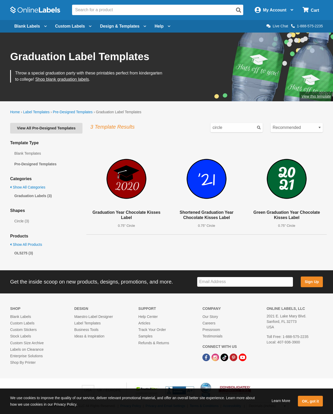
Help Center (148, 317)
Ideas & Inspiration (89, 336)
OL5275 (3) (23, 253)
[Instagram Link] (216, 357)
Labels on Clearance (26, 349)
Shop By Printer (23, 362)
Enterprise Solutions (26, 356)
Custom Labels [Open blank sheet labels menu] (73, 26)
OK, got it (310, 401)
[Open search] (238, 10)
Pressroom (211, 330)
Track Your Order (152, 330)
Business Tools (86, 330)
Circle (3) (21, 221)
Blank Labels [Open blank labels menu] (30, 26)
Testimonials (212, 336)
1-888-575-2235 (307, 26)
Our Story (210, 317)
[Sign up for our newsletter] (245, 282)
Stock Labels (20, 336)
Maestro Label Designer (93, 317)
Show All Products (26, 244)
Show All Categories (27, 187)
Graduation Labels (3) (33, 196)
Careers (208, 323)
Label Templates (36, 112)
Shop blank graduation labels (62, 79)
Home (15, 112)
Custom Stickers (23, 330)
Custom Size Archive (27, 343)
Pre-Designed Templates (73, 112)
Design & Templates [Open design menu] (123, 26)
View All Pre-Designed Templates (46, 128)
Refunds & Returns (153, 343)
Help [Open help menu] (162, 26)
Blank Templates (27, 153)
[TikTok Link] (225, 357)
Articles (144, 323)
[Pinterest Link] (234, 357)
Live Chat (277, 26)
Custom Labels (22, 323)
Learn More (281, 401)
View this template (316, 96)
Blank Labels (20, 317)
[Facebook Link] (206, 357)
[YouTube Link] (242, 357)
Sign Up (312, 282)
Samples (145, 336)
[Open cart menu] (311, 10)
